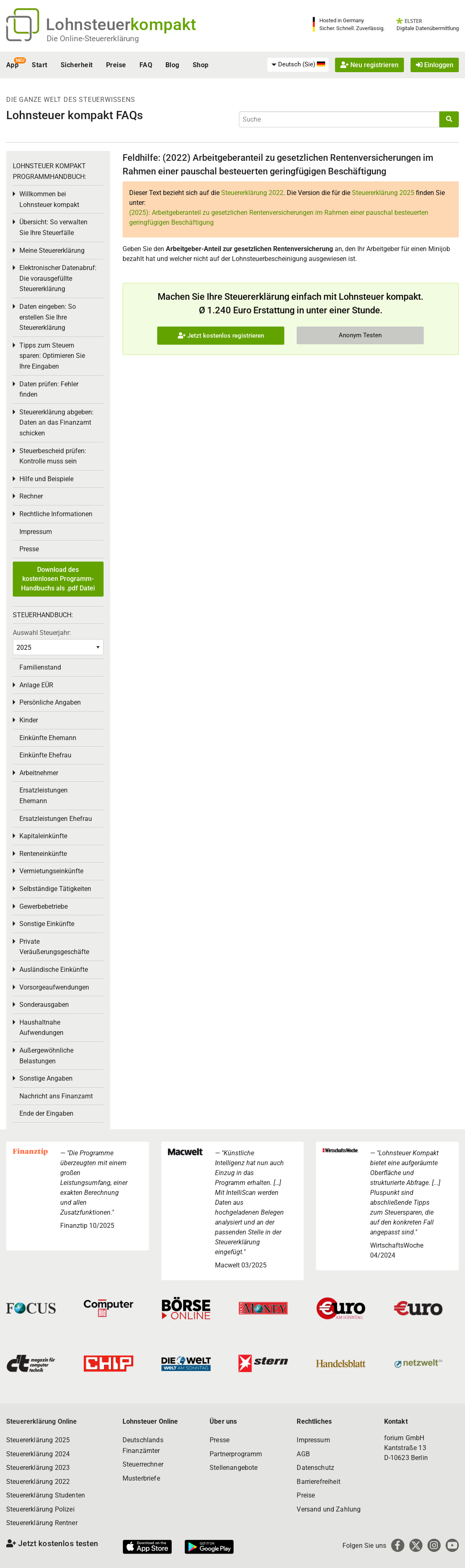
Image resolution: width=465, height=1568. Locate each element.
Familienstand (40, 667)
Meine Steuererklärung (52, 250)
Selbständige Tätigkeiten (55, 889)
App (12, 65)
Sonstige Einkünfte (46, 924)
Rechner (31, 496)
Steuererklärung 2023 (38, 1468)
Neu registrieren (369, 65)
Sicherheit (77, 65)
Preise (116, 65)
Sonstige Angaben (46, 1078)
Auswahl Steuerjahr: (42, 633)
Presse (29, 549)
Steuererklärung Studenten (45, 1495)
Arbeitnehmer (38, 773)
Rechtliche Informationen (55, 514)
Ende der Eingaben (46, 1113)
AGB (303, 1454)
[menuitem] (297, 65)
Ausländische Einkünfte (53, 969)
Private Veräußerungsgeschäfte (54, 947)
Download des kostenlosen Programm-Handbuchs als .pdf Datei (58, 579)
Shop (201, 65)
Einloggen (434, 65)
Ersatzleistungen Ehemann (43, 795)
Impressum (35, 532)
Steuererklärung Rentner (42, 1523)
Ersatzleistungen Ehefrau (55, 819)
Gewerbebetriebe (43, 906)
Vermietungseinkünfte (51, 871)
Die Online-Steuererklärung (93, 38)
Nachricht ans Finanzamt (56, 1096)
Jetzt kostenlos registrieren (221, 335)
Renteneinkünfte (43, 854)
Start (39, 65)
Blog (172, 65)
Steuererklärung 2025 (383, 193)
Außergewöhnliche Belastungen (46, 1055)
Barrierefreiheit (318, 1482)
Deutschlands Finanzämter (143, 1445)
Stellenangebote (233, 1468)
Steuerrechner (143, 1464)
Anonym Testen (360, 335)
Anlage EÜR (36, 685)
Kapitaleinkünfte (43, 836)
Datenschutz (315, 1468)
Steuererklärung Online (41, 1421)
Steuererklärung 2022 (252, 193)
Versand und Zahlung (329, 1509)
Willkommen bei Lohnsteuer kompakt (49, 199)
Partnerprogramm (236, 1454)
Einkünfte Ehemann (47, 738)
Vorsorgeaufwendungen (54, 987)
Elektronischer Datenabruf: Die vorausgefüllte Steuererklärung (58, 278)
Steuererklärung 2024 (38, 1454)
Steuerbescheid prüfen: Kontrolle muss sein (52, 456)
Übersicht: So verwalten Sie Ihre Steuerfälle (53, 227)
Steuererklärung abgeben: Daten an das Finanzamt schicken (56, 422)
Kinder (28, 720)
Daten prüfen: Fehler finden (48, 389)
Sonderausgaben (44, 1005)
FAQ (145, 65)
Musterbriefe (141, 1478)
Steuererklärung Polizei (40, 1509)
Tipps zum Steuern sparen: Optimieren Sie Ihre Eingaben (52, 355)
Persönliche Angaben (50, 702)
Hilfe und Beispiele (46, 479)
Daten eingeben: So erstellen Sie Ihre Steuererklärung (47, 317)
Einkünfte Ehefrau (45, 755)
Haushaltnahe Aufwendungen (41, 1027)
